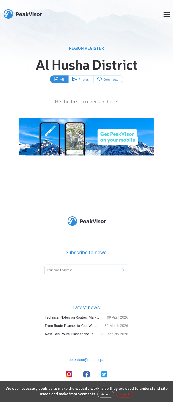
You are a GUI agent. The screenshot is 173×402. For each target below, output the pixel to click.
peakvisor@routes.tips (86, 360)
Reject (125, 394)
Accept (105, 394)
